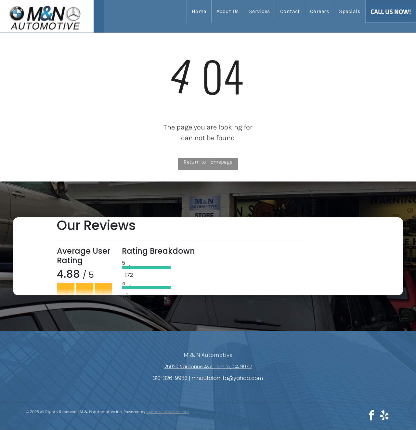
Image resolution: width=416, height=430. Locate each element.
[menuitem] (199, 11)
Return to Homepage (208, 162)
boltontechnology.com (167, 411)
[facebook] (371, 416)
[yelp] (384, 416)
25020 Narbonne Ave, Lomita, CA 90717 (208, 366)
